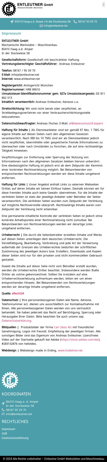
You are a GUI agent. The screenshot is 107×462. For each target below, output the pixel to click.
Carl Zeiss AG (63, 327)
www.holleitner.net (70, 350)
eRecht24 (18, 293)
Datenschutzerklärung (16, 320)
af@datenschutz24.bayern (86, 123)
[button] (103, 4)
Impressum (8, 429)
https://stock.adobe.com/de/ (80, 339)
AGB (4, 433)
